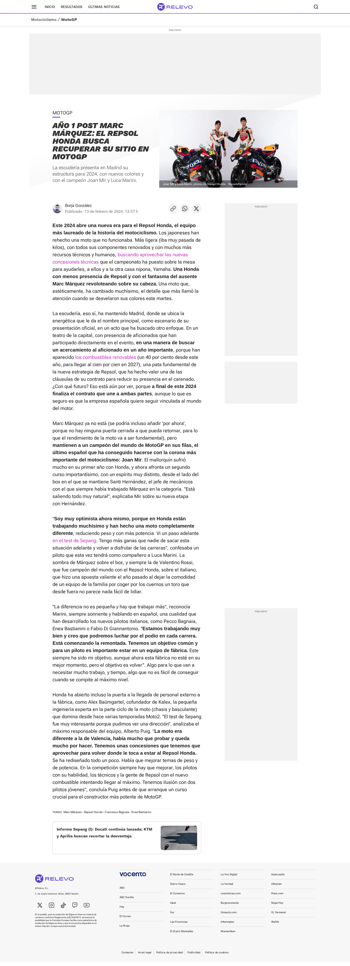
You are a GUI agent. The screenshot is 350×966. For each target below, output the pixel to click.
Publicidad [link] (193, 956)
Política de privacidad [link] (169, 956)
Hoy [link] (122, 910)
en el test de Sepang (74, 540)
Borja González (78, 206)
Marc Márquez (72, 812)
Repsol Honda (93, 812)
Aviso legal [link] (144, 956)
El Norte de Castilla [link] (181, 878)
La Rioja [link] (125, 929)
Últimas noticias (104, 7)
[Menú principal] (34, 7)
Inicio (50, 7)
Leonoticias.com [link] (231, 897)
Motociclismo (44, 20)
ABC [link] (122, 891)
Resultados (71, 7)
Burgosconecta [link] (230, 906)
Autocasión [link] (278, 878)
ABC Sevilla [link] (127, 901)
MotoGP (69, 20)
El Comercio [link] (177, 897)
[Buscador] (316, 7)
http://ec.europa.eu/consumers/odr (58, 930)
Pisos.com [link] (277, 897)
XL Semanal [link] (278, 916)
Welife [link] (275, 925)
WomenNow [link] (228, 935)
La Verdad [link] (227, 887)
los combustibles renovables (105, 357)
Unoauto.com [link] (228, 916)
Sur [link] (172, 916)
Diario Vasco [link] (177, 887)
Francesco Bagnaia (117, 812)
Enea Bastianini (141, 812)
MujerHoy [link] (277, 906)
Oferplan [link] (276, 887)
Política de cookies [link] (216, 956)
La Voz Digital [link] (229, 878)
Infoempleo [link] (227, 925)
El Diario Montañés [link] (181, 935)
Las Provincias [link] (179, 925)
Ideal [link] (173, 906)
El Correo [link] (125, 920)
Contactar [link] (127, 956)
